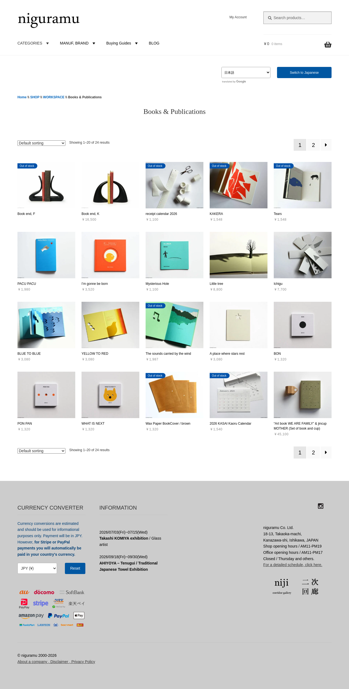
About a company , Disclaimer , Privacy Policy (56, 662)
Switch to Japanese (304, 73)
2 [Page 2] (313, 145)
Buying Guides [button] (122, 43)
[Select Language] (246, 72)
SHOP (35, 97)
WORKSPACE (53, 97)
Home (21, 97)
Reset (75, 568)
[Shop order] (41, 143)
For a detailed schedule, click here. (292, 565)
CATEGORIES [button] (33, 43)
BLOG (154, 43)
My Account (237, 17)
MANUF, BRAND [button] (78, 43)
